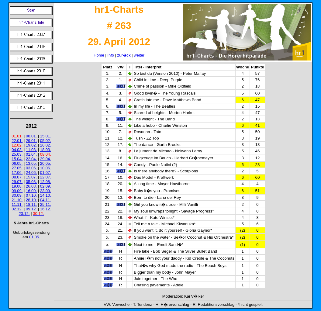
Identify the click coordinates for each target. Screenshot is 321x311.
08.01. (31, 136)
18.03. (45, 149)
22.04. (31, 159)
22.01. (17, 140)
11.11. (17, 204)
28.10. (31, 200)
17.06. (17, 172)
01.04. (31, 154)
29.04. (45, 159)
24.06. (31, 172)
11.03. (31, 149)
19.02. (31, 145)
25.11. (45, 204)
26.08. (31, 186)
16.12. (45, 209)
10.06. (45, 168)
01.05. (34, 237)
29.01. (31, 140)
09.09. (17, 190)
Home (99, 55)
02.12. (17, 209)
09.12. (31, 209)
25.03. (17, 154)
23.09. (45, 190)
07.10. (31, 195)
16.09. (31, 190)
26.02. (45, 145)
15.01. (45, 136)
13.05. (31, 163)
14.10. (45, 195)
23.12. (24, 213)
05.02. (45, 140)
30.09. (17, 195)
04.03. (17, 149)
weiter (139, 55)
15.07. (31, 177)
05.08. (31, 181)
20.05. (45, 163)
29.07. (17, 181)
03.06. (31, 168)
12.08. (45, 181)
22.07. (45, 177)
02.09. (45, 186)
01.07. (45, 172)
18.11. (31, 204)
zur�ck (124, 55)
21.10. (17, 200)
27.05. (17, 168)
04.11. (45, 200)
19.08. (17, 186)
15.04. (17, 159)
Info (110, 55)
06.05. (17, 163)
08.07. (17, 177)
